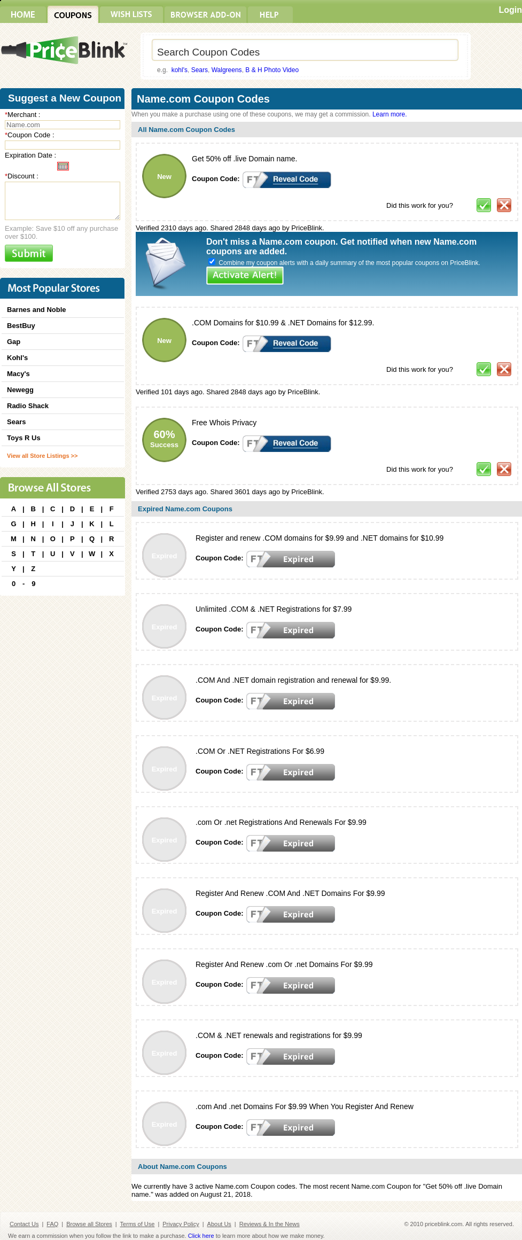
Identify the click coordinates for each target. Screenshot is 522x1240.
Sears (199, 70)
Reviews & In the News (269, 1224)
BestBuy (21, 326)
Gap (13, 342)
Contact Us (24, 1224)
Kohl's (17, 358)
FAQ (52, 1224)
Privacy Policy (180, 1224)
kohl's (180, 70)
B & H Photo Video (272, 70)
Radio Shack (28, 406)
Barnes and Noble (36, 310)
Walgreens (227, 70)
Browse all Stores (89, 1224)
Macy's (18, 374)
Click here (201, 1236)
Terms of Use (137, 1224)
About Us (219, 1224)
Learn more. (389, 114)
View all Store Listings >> (42, 456)
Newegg (20, 390)
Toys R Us (24, 438)
